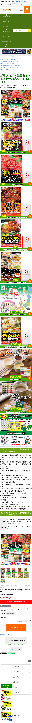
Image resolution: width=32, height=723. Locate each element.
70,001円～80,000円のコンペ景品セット (12, 67)
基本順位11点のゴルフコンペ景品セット (12, 61)
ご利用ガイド (20, 15)
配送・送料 (16, 672)
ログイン (21, 8)
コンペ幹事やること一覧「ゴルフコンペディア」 (26, 3)
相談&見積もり (6, 40)
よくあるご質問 (20, 17)
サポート (16, 692)
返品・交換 (16, 677)
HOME (1, 57)
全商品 (7, 69)
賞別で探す (6, 25)
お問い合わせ (3, 702)
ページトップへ (29, 661)
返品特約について (5, 634)
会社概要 (2, 699)
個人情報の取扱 (4, 709)
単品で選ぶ (6, 30)
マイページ (16, 687)
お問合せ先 (16, 682)
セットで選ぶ (6, 35)
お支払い (16, 666)
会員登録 (21, 10)
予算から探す (6, 20)
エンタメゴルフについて (18, 12)
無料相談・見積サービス (18, 3)
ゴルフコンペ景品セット (11, 57)
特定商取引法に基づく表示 (7, 706)
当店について (6, 16)
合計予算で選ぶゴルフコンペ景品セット (12, 65)
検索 (29, 30)
